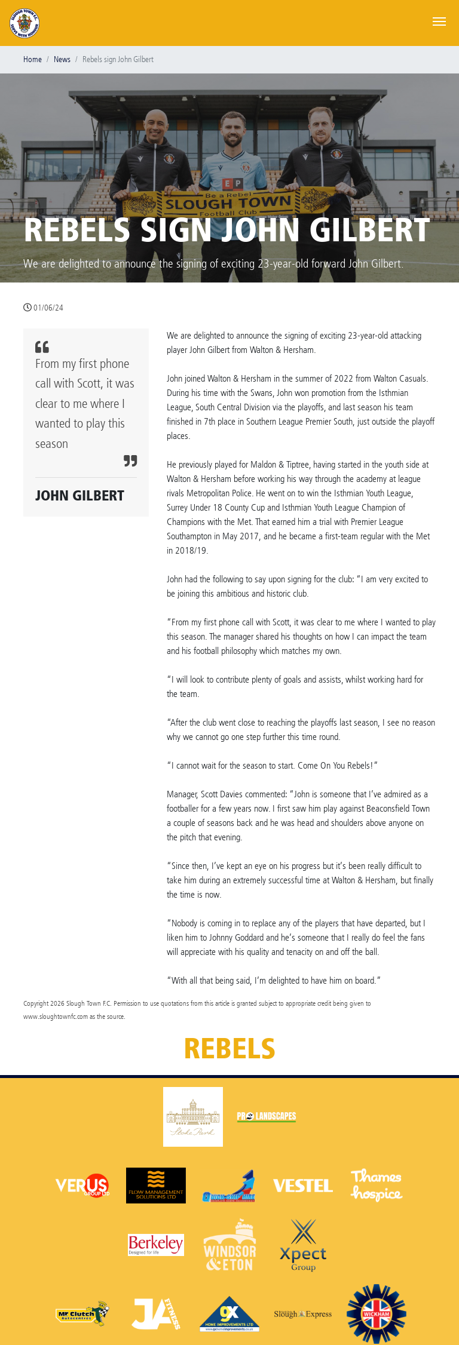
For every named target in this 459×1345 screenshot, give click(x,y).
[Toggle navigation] (439, 20)
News (62, 59)
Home (32, 59)
